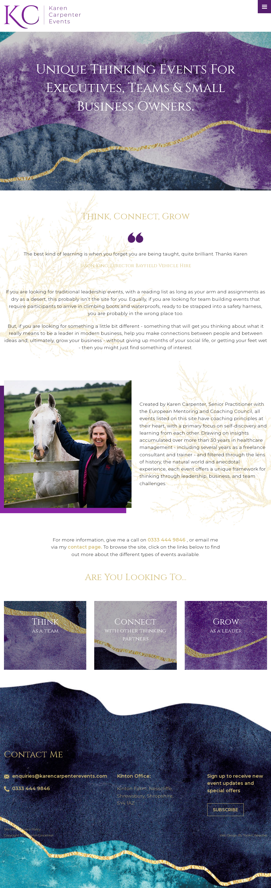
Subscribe (225, 809)
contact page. (85, 547)
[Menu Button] (264, 6)
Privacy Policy (30, 829)
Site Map (10, 829)
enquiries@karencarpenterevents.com (59, 776)
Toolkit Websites (255, 835)
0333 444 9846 (167, 540)
